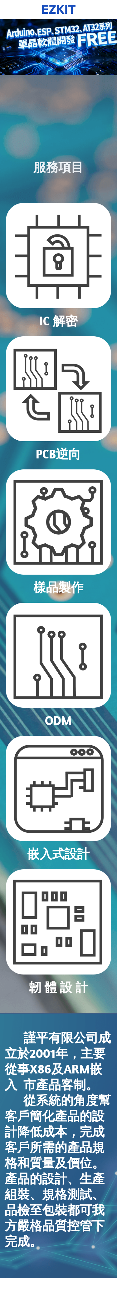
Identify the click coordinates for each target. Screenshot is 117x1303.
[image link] (58, 255)
